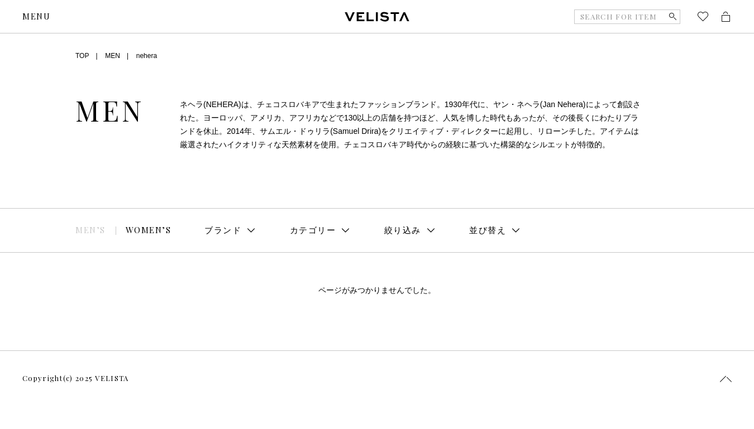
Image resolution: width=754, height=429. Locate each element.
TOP (82, 56)
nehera (146, 56)
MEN (112, 56)
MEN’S (90, 229)
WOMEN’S (148, 229)
